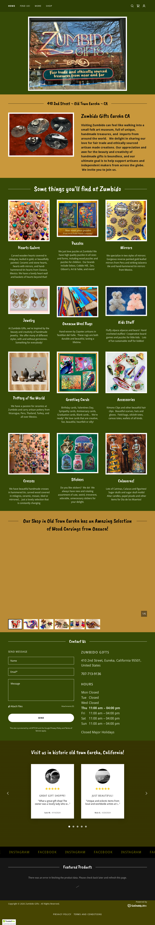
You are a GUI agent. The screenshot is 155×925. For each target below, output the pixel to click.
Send (41, 718)
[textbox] (41, 660)
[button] (144, 6)
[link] (138, 6)
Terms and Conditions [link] (88, 914)
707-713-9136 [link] (91, 674)
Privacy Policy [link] (55, 728)
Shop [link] (49, 6)
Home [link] (11, 6)
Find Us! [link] (25, 6)
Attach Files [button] (17, 706)
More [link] (38, 6)
